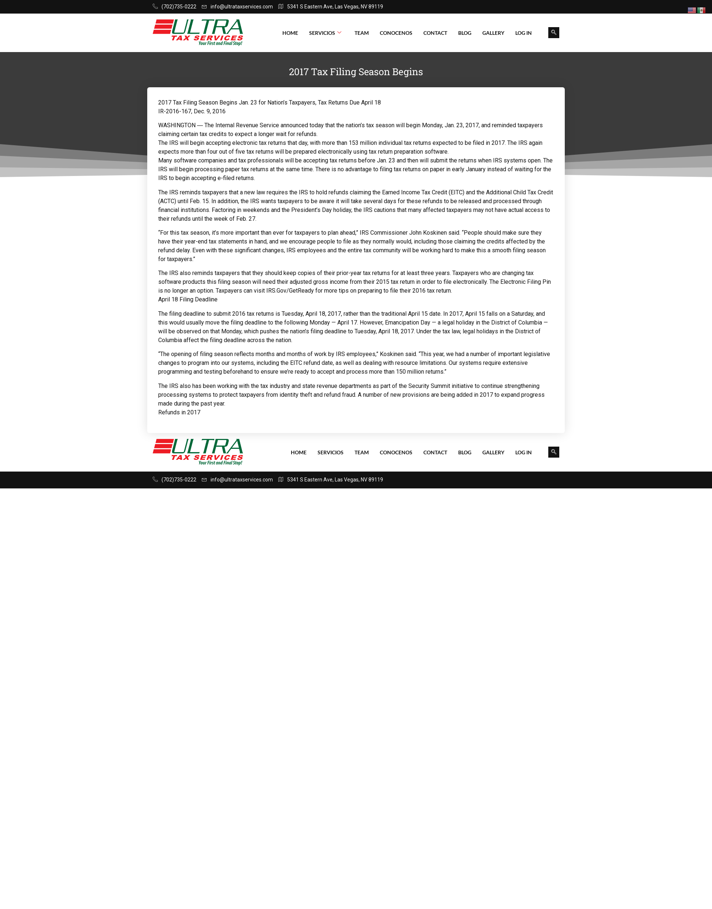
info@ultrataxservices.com (237, 7)
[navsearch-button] (553, 32)
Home (290, 33)
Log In (523, 33)
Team (362, 33)
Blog (464, 33)
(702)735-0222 (174, 7)
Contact (435, 33)
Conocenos (396, 33)
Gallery (493, 33)
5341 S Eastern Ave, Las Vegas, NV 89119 (330, 7)
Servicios (325, 33)
